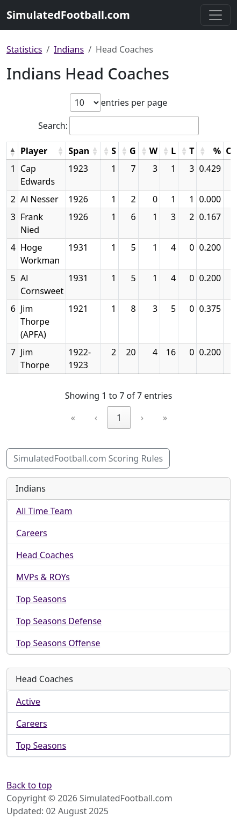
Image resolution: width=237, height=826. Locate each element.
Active (28, 701)
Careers (31, 533)
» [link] (165, 417)
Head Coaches (45, 555)
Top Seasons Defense (59, 621)
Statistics (24, 49)
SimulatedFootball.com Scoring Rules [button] (88, 458)
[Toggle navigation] (215, 15)
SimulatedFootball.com (68, 15)
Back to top (29, 785)
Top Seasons (41, 599)
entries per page (134, 102)
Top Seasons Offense (58, 643)
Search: (53, 125)
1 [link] (119, 417)
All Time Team (44, 511)
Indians (69, 49)
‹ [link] (96, 417)
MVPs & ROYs (43, 577)
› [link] (142, 417)
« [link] (73, 417)
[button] (12, 152)
